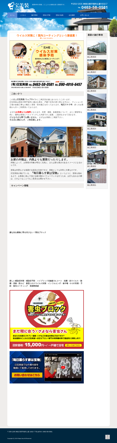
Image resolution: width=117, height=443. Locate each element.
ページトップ (107, 437)
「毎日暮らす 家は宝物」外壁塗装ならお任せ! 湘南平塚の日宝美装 (23, 6)
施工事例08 (91, 57)
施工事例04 (91, 128)
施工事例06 (91, 91)
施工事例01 (91, 185)
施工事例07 (91, 72)
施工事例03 (91, 147)
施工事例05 (91, 110)
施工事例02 (91, 166)
